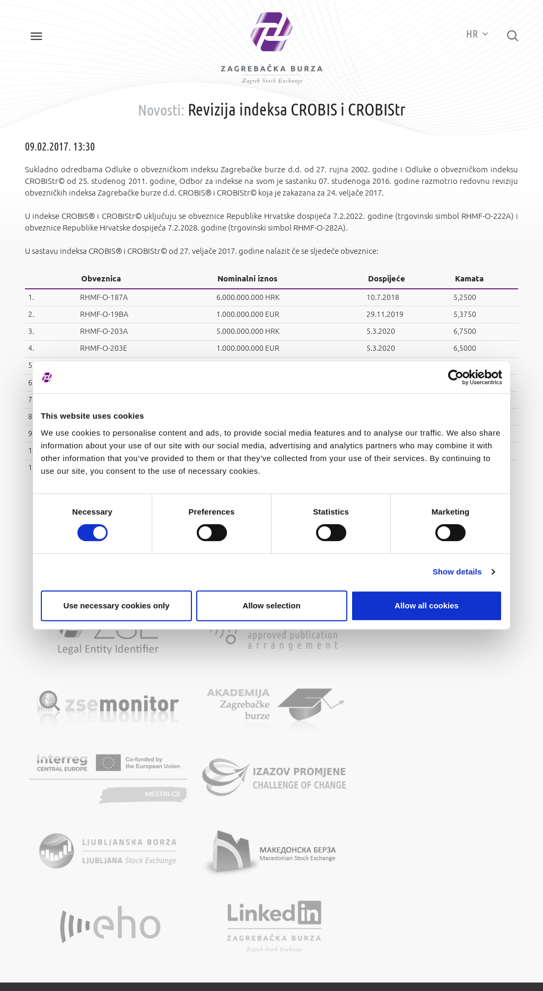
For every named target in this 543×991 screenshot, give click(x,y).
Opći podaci (185, 782)
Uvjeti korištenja (319, 797)
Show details (457, 571)
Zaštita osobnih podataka (333, 812)
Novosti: (161, 120)
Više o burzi (184, 797)
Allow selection (271, 605)
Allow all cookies (427, 605)
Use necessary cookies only (116, 605)
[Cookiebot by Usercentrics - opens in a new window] (455, 377)
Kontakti (179, 812)
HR (470, 34)
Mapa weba (312, 782)
